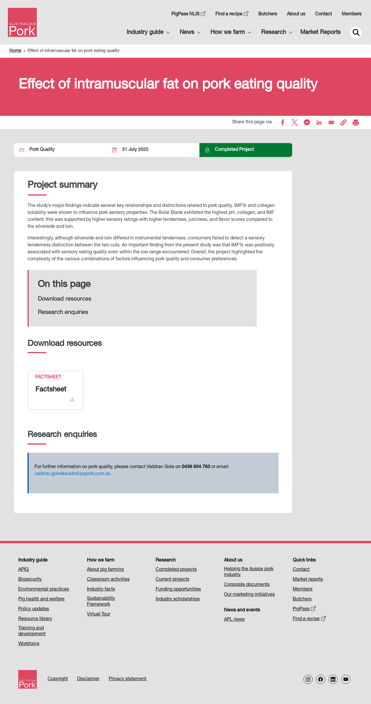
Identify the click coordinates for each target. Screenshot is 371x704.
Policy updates (33, 609)
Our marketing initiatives (249, 595)
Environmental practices (43, 589)
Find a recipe (231, 14)
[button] (343, 122)
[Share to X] (294, 122)
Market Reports (320, 33)
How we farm (227, 33)
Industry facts (101, 589)
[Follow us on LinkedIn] (333, 679)
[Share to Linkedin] (319, 122)
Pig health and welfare (41, 599)
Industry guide (145, 33)
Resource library (35, 619)
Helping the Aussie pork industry (248, 572)
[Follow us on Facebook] (320, 679)
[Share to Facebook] (282, 122)
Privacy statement (127, 679)
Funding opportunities (178, 589)
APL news (234, 620)
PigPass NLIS (188, 14)
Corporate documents (247, 585)
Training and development (32, 631)
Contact (323, 14)
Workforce (28, 644)
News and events (242, 610)
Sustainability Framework (101, 602)
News (187, 33)
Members (351, 14)
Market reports (308, 579)
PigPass (304, 609)
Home (15, 51)
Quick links (304, 560)
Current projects (172, 579)
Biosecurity (30, 579)
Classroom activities (108, 579)
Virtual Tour (98, 614)
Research (273, 33)
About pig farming (105, 570)
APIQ (23, 570)
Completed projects (176, 570)
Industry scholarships (178, 599)
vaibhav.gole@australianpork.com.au (72, 474)
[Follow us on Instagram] (308, 679)
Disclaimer (88, 679)
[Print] (355, 122)
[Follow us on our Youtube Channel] (345, 679)
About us (296, 14)
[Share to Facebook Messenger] (307, 122)
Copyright (58, 679)
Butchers (267, 14)
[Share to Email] (331, 122)
